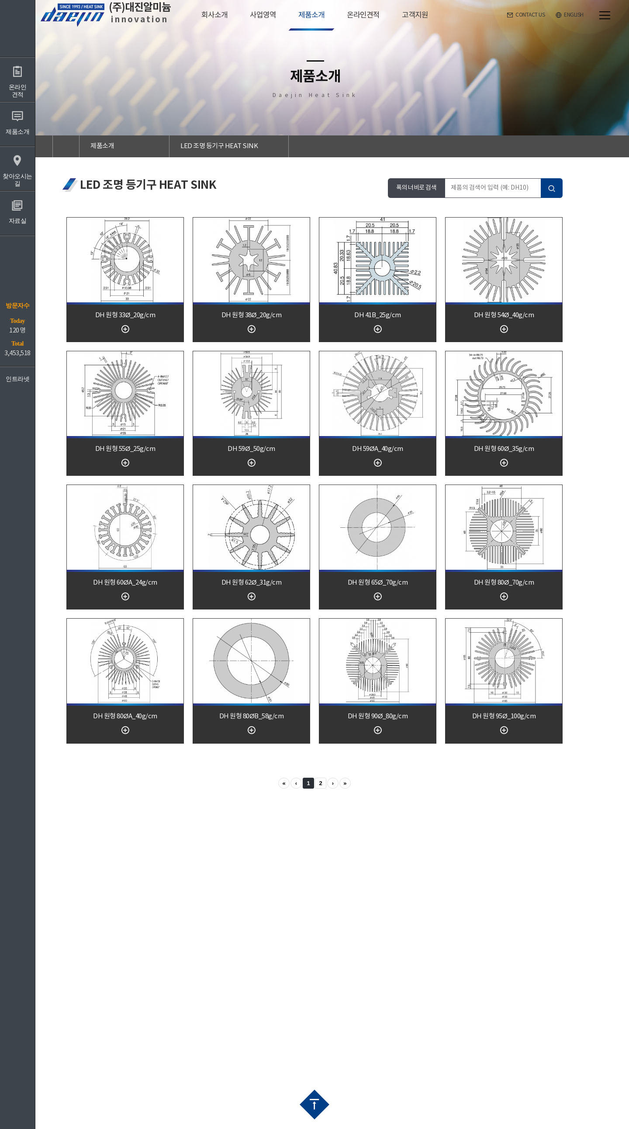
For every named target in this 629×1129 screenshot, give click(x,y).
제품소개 (102, 146)
